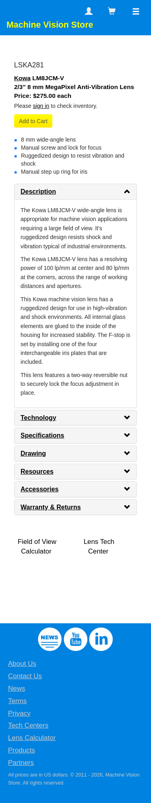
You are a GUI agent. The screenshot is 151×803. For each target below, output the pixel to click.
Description (38, 191)
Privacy (19, 713)
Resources (37, 471)
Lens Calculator (32, 738)
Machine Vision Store (49, 25)
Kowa (22, 78)
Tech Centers (28, 725)
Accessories (39, 489)
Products (21, 750)
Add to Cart (33, 121)
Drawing (33, 453)
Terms (17, 701)
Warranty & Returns (51, 507)
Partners (21, 762)
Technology (38, 417)
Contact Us (25, 676)
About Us (22, 663)
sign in (41, 106)
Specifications (42, 435)
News (16, 688)
